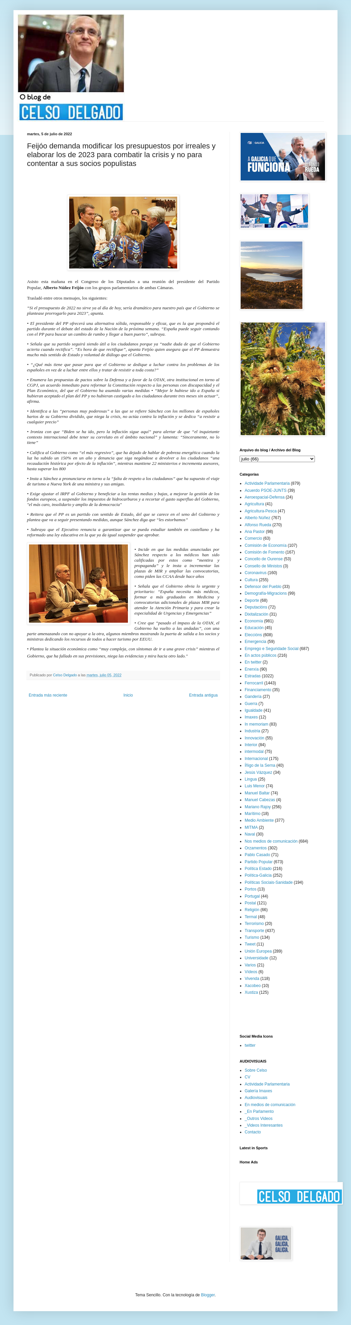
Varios (250, 965)
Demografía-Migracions (266, 593)
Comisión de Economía (266, 545)
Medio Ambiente (259, 820)
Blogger (208, 1295)
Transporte (254, 930)
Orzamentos (256, 848)
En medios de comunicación (270, 1104)
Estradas (253, 676)
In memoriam (256, 724)
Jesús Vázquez (258, 772)
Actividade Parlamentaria (267, 483)
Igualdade (254, 710)
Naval (250, 834)
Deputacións (256, 607)
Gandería (253, 696)
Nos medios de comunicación (271, 841)
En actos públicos (260, 655)
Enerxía (252, 669)
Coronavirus (256, 572)
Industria (252, 731)
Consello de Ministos (263, 566)
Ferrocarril (254, 683)
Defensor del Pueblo (263, 586)
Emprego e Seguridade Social (271, 648)
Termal (251, 916)
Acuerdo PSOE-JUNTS (266, 490)
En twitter (253, 662)
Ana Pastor (255, 531)
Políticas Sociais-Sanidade (269, 882)
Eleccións (253, 634)
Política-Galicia (258, 875)
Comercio (253, 538)
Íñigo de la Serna (260, 765)
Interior (251, 744)
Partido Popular (259, 861)
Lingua (251, 779)
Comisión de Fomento (264, 552)
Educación (254, 627)
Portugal (252, 896)
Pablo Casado (257, 854)
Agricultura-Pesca (261, 511)
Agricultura (254, 504)
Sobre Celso (256, 1070)
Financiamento (258, 689)
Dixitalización (256, 614)
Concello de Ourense (264, 559)
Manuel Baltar (257, 793)
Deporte (252, 600)
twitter (250, 1045)
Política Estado (258, 868)
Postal (250, 903)
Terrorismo (254, 923)
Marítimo (253, 813)
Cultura (251, 579)
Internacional (256, 758)
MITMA (251, 827)
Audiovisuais (256, 1097)
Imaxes (251, 717)
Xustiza (251, 992)
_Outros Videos (259, 1118)
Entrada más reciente (48, 695)
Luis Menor (255, 786)
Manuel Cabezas (260, 799)
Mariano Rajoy (258, 807)
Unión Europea (258, 951)
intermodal (254, 751)
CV (247, 1077)
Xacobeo (253, 985)
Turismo (252, 937)
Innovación (254, 738)
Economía (254, 621)
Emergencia (255, 641)
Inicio (128, 695)
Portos (250, 889)
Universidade (256, 958)
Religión (252, 909)
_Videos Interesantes (264, 1125)
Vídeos (251, 971)
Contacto (253, 1132)
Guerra (251, 703)
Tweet (250, 944)
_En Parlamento (259, 1111)
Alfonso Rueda (258, 525)
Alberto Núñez (257, 517)
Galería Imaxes (258, 1091)
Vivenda (252, 978)
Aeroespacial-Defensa (265, 497)
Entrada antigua (203, 695)
